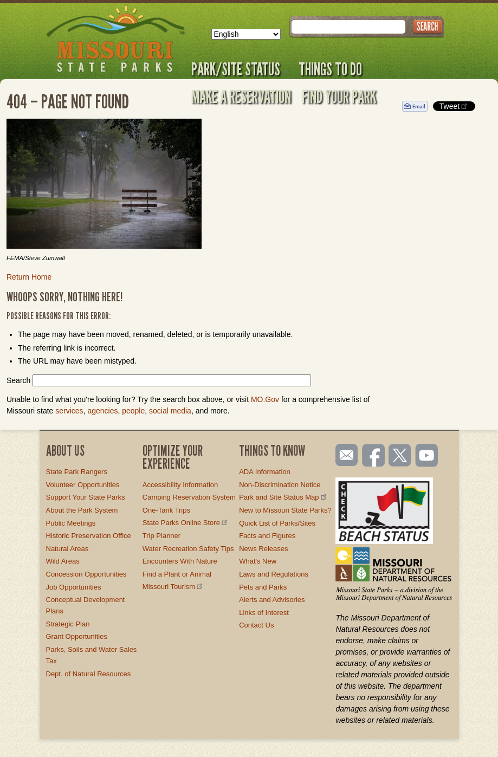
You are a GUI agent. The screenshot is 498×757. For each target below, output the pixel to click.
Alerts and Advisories (272, 600)
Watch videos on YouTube (427, 456)
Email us (344, 455)
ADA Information (264, 472)
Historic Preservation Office (88, 536)
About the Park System (82, 510)
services (69, 410)
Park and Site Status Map (283, 497)
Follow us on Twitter (399, 456)
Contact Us (256, 625)
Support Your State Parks (85, 497)
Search (18, 380)
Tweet (454, 106)
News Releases (263, 549)
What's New (257, 561)
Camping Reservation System (189, 497)
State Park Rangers (76, 472)
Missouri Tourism (173, 587)
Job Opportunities (73, 587)
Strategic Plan (68, 624)
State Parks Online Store (186, 523)
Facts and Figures (267, 536)
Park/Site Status (239, 69)
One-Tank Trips (166, 510)
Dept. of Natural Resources (88, 674)
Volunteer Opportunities (83, 485)
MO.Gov (265, 399)
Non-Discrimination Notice (279, 485)
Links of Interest (264, 613)
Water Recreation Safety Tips (188, 549)
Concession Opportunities (86, 574)
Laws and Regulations (273, 574)
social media (170, 410)
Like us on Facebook (374, 456)
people (133, 410)
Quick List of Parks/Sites (277, 523)
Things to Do (330, 69)
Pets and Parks (263, 587)
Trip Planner (161, 536)
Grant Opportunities (76, 636)
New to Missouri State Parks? (285, 510)
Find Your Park (339, 96)
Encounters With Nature (180, 561)
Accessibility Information (180, 485)
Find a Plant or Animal (177, 574)
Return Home (29, 277)
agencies (102, 410)
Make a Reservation (241, 96)
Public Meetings (71, 523)
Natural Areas (67, 549)
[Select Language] (246, 34)
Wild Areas (63, 561)
